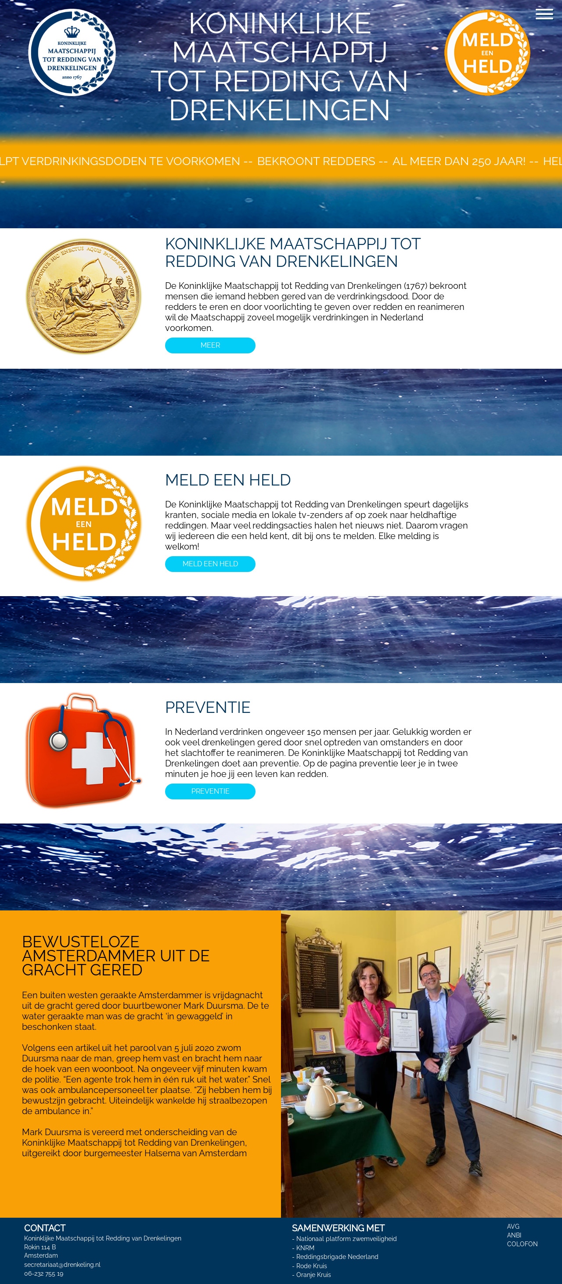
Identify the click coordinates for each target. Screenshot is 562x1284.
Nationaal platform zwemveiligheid (346, 1238)
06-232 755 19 (43, 1273)
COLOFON (522, 1244)
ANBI (514, 1235)
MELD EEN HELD (228, 480)
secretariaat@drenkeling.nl (62, 1264)
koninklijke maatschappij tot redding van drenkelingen (293, 252)
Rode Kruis (311, 1266)
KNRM (305, 1248)
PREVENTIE (208, 707)
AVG (513, 1226)
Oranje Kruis (313, 1274)
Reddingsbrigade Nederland (337, 1256)
